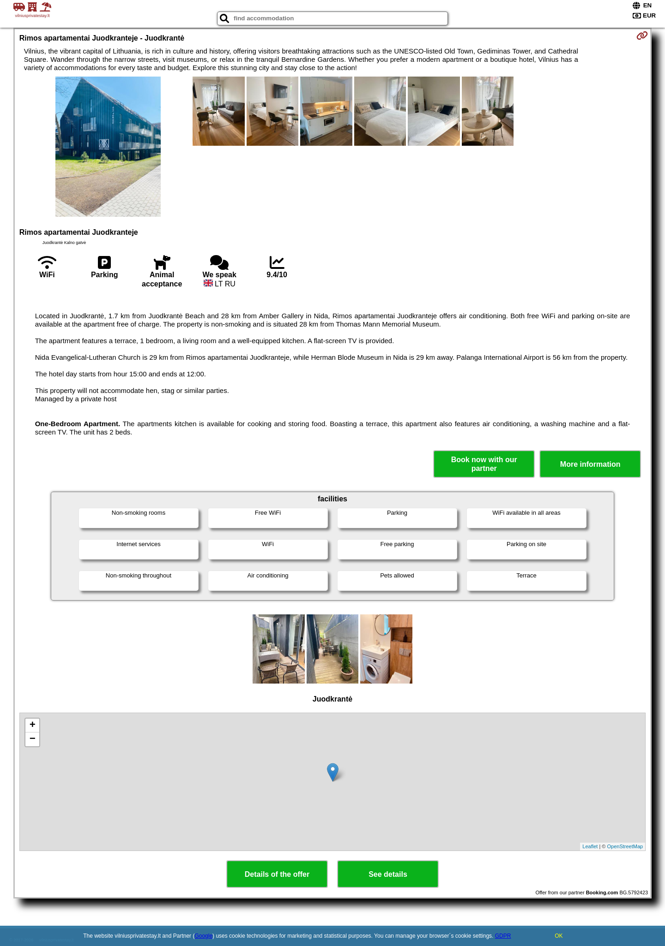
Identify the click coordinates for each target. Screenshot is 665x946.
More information (590, 464)
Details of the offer (277, 874)
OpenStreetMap (625, 846)
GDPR (503, 936)
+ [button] (33, 725)
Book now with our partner (484, 464)
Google (203, 936)
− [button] (33, 739)
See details (388, 874)
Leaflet (590, 846)
